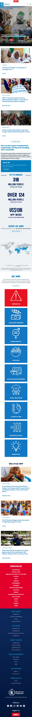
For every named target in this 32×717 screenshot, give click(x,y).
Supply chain (16, 635)
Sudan (16, 599)
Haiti (16, 578)
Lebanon (16, 581)
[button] (30, 248)
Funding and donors (16, 621)
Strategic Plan (16, 614)
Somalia (16, 592)
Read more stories (16, 141)
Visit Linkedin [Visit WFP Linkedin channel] (18, 706)
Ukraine (16, 603)
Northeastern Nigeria (16, 587)
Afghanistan (16, 569)
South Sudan (16, 596)
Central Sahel (16, 572)
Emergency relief (16, 628)
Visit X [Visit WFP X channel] (8, 706)
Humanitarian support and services (16, 633)
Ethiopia (16, 576)
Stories (16, 661)
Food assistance (16, 631)
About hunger (16, 640)
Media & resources (16, 654)
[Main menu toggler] (30, 4)
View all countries (16, 231)
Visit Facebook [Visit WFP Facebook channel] (11, 706)
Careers (16, 681)
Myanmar (16, 585)
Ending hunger (16, 642)
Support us (16, 671)
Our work (16, 626)
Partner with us (16, 673)
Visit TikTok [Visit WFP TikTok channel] (24, 706)
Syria (16, 601)
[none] (16, 26)
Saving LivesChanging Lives (7, 4)
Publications (16, 659)
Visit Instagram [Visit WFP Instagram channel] (14, 706)
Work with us (16, 678)
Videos (16, 664)
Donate (16, 1)
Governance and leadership (16, 616)
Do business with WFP (16, 683)
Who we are (16, 611)
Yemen (16, 605)
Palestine (16, 590)
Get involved (16, 669)
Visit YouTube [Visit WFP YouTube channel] (21, 706)
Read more (4, 39)
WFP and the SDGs (16, 650)
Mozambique (16, 583)
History (16, 619)
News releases (16, 657)
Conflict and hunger (16, 645)
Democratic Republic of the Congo (16, 574)
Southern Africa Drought (16, 594)
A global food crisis (16, 647)
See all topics (16, 285)
